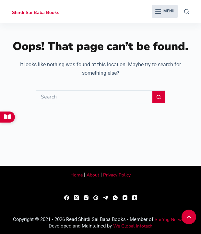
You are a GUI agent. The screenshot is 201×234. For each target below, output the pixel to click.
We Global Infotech (132, 226)
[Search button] (158, 96)
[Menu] (165, 11)
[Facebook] (66, 197)
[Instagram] (86, 197)
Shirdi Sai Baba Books (35, 12)
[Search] (186, 11)
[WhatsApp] (115, 197)
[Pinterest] (95, 197)
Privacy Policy (117, 175)
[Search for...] (94, 96)
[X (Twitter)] (76, 197)
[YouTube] (125, 197)
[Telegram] (105, 197)
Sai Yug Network (171, 219)
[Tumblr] (134, 197)
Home (76, 175)
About (93, 175)
